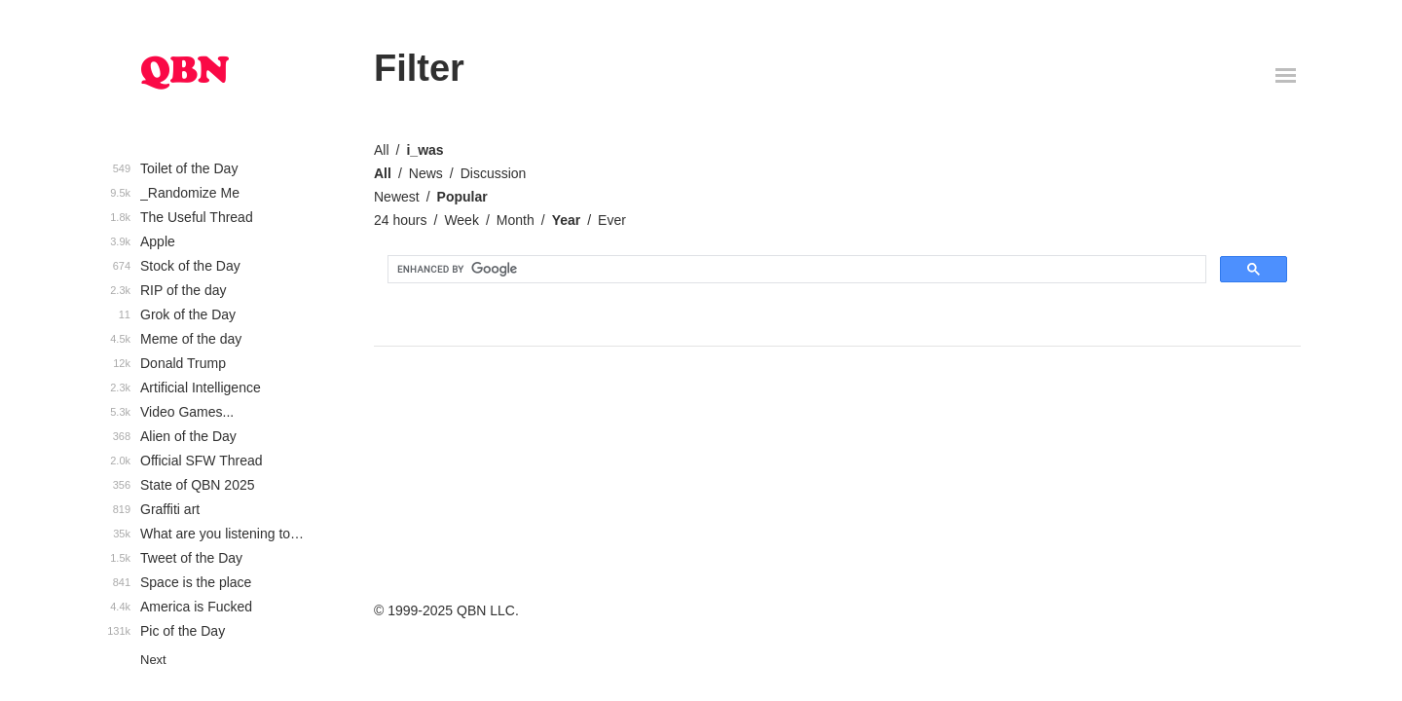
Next (153, 659)
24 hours (400, 220)
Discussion (494, 173)
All (381, 150)
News (426, 173)
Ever (612, 220)
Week (461, 220)
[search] (795, 269)
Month (516, 220)
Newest (397, 196)
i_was (424, 150)
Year (566, 220)
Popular (462, 196)
